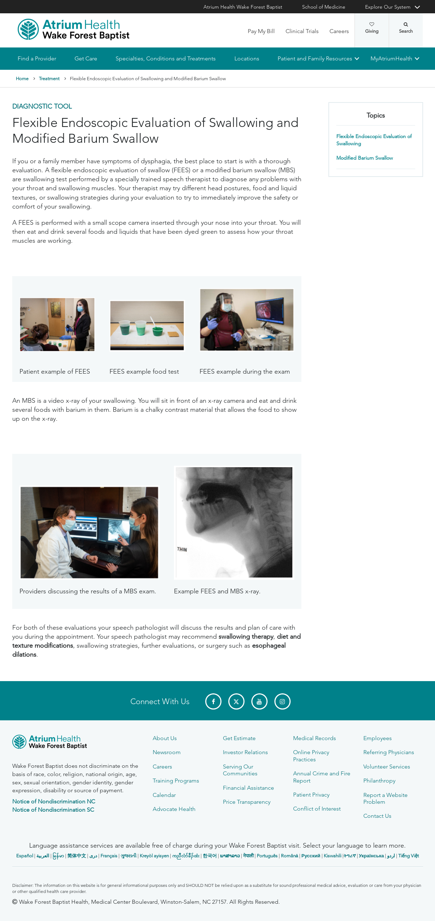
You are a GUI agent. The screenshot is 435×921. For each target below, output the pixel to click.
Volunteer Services (386, 766)
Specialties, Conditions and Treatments (166, 58)
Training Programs (176, 780)
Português (267, 855)
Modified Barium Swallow (364, 158)
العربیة (42, 855)
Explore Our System (388, 7)
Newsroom (167, 752)
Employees (377, 738)
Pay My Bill (261, 31)
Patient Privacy (311, 794)
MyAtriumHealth (391, 58)
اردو (391, 855)
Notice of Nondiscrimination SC (53, 809)
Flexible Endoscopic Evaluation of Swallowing (374, 140)
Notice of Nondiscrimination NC (53, 801)
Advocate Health (174, 809)
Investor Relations (245, 752)
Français (108, 855)
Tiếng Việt (408, 855)
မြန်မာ (58, 855)
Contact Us (377, 815)
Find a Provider (37, 58)
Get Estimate (239, 738)
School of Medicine (323, 7)
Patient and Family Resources (314, 58)
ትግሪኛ (350, 855)
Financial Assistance (248, 787)
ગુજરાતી (128, 855)
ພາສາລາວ (230, 855)
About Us (165, 738)
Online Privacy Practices (311, 755)
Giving (371, 28)
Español (24, 855)
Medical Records (314, 738)
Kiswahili (332, 855)
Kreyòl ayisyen (154, 855)
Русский (310, 855)
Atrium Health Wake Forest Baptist (242, 7)
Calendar (164, 795)
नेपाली (248, 855)
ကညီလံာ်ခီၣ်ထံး (185, 855)
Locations (246, 58)
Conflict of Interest (317, 808)
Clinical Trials (302, 31)
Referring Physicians (388, 752)
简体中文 (76, 855)
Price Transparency (246, 801)
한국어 (210, 855)
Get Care (86, 58)
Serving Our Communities (240, 770)
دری (93, 855)
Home (22, 78)
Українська (371, 855)
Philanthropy (379, 780)
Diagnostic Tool (42, 107)
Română (289, 855)
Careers (339, 31)
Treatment (49, 78)
